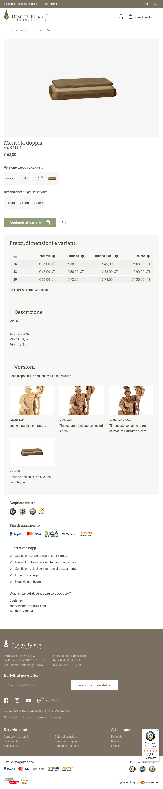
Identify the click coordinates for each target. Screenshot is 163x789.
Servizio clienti (13, 741)
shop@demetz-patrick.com (28, 606)
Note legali (10, 717)
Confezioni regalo (66, 741)
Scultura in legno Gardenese (20, 3)
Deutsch (116, 736)
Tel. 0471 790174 (21, 611)
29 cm (38, 203)
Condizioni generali (16, 736)
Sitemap (55, 717)
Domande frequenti (67, 745)
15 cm (10, 203)
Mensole (52, 30)
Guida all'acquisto (66, 736)
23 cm (24, 203)
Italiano (116, 741)
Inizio (7, 30)
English (116, 745)
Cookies (41, 717)
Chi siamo (51, 3)
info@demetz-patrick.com (69, 656)
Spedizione (11, 745)
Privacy (26, 717)
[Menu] (157, 731)
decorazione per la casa (28, 30)
